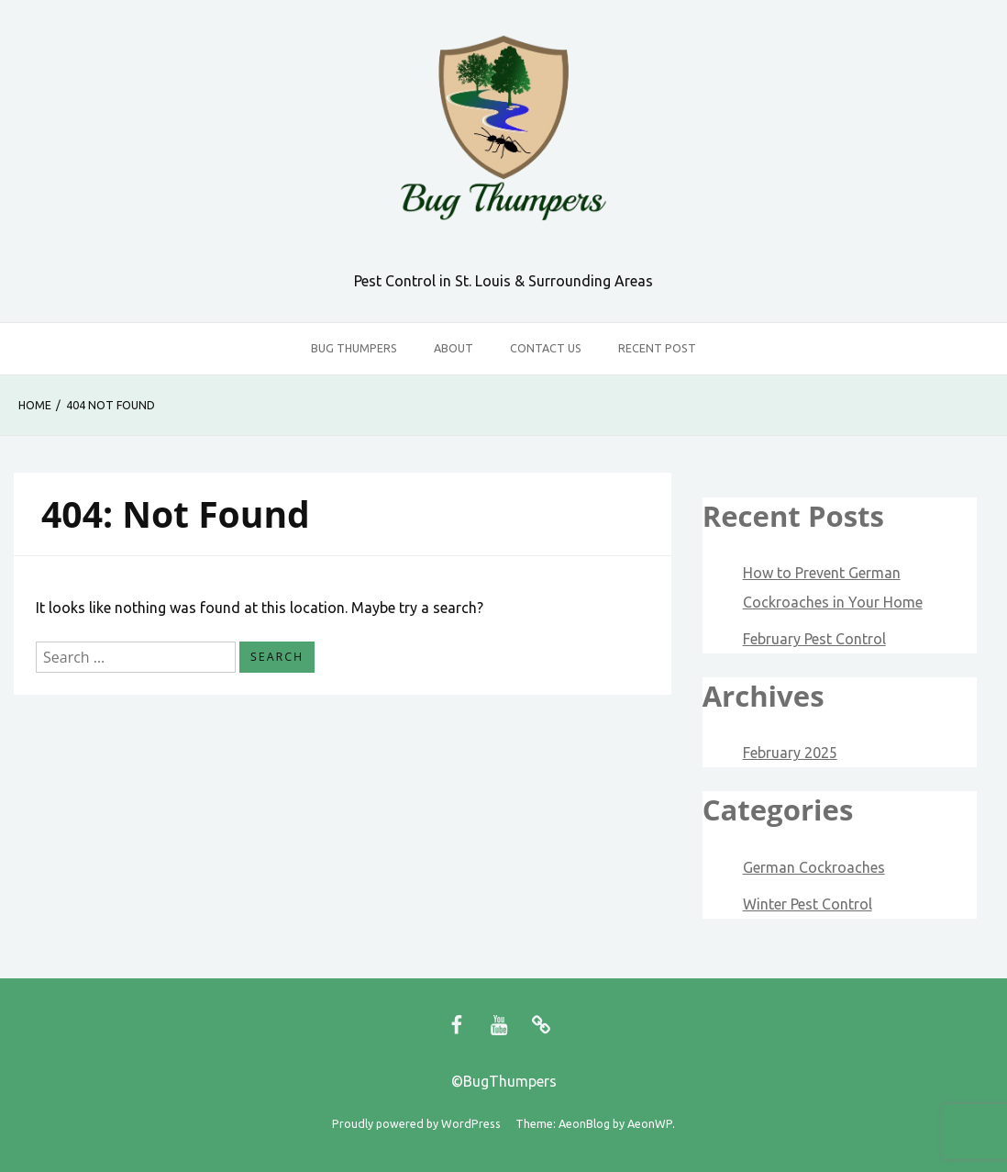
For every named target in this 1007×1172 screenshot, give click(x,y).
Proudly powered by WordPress (416, 1123)
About (453, 347)
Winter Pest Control (807, 904)
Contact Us (545, 347)
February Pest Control (814, 639)
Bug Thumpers (354, 347)
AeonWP (649, 1123)
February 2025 (790, 752)
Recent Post (657, 347)
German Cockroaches (814, 867)
